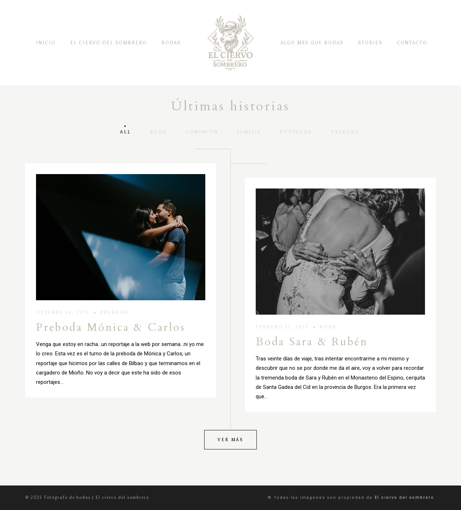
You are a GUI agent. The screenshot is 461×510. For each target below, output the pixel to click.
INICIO (46, 42)
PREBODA (345, 131)
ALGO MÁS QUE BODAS (312, 42)
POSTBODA (296, 131)
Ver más (230, 439)
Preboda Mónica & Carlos (110, 327)
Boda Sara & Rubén (312, 341)
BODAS (171, 42)
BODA (158, 131)
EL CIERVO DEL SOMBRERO (108, 42)
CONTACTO (412, 42)
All (125, 131)
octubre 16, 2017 (62, 312)
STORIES (370, 42)
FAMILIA (249, 131)
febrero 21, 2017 (282, 326)
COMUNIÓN (201, 131)
